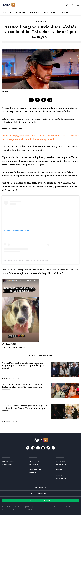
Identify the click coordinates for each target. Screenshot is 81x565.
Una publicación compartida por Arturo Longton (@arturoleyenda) (26, 260)
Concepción (61, 464)
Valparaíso (60, 461)
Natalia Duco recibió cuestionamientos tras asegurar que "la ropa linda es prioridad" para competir (23, 365)
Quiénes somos (8, 461)
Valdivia (59, 473)
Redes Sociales (50, 12)
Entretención (35, 12)
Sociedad (64, 12)
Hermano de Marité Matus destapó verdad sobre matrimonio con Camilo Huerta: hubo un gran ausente (25, 408)
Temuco (59, 470)
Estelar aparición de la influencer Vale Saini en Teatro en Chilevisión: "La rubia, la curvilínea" (23, 385)
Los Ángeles (61, 467)
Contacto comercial (10, 467)
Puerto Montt (62, 478)
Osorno (59, 476)
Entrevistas (7, 12)
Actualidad (20, 12)
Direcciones (7, 464)
